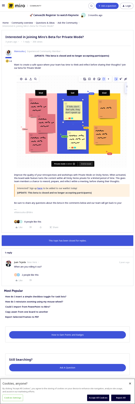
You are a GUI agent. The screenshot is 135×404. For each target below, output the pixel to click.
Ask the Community (68, 22)
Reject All (121, 397)
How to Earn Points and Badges (67, 334)
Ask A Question (67, 367)
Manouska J (20, 51)
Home (5, 22)
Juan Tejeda (20, 262)
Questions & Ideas (45, 22)
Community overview (22, 22)
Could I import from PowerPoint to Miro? (27, 306)
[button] (3, 6)
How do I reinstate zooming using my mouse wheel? (34, 301)
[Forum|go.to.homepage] (24, 6)
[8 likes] (27, 221)
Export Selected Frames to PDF (22, 316)
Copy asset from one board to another (26, 311)
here (39, 188)
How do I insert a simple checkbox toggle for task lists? (35, 296)
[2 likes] (26, 274)
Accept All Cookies (98, 397)
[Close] (130, 383)
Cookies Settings (12, 397)
